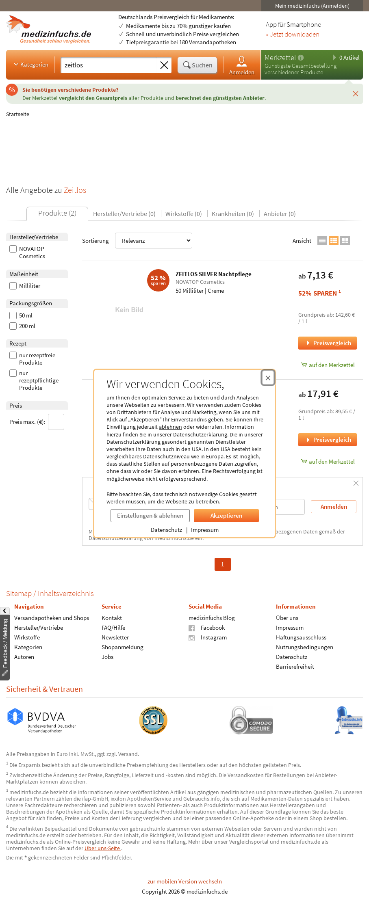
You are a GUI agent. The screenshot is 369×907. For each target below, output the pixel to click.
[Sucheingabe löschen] (164, 65)
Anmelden (241, 65)
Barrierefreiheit (295, 666)
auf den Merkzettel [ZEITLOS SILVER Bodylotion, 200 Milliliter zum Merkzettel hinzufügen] (328, 461)
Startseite (17, 114)
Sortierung (137, 240)
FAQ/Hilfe (113, 627)
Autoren (24, 657)
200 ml (22, 326)
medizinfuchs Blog (212, 618)
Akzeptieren (226, 515)
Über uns (287, 618)
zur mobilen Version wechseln (185, 881)
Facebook (207, 627)
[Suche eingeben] (109, 65)
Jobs (107, 657)
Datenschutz (166, 529)
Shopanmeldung (122, 647)
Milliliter (24, 285)
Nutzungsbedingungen (304, 647)
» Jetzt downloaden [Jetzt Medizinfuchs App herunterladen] (292, 34)
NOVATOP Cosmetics (27, 252)
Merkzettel (280, 57)
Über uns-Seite (103, 848)
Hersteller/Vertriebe (38, 627)
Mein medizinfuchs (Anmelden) (312, 5)
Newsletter (115, 637)
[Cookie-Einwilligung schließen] (268, 377)
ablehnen (170, 426)
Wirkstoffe (27, 637)
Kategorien (30, 64)
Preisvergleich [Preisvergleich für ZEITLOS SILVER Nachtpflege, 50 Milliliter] (328, 343)
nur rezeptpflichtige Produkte (34, 380)
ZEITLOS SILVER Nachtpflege (214, 274)
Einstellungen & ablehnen (150, 515)
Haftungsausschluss (301, 637)
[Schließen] (355, 94)
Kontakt (112, 618)
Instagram (208, 637)
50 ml (21, 315)
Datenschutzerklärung (200, 434)
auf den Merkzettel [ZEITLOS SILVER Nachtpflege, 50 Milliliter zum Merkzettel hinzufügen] (328, 365)
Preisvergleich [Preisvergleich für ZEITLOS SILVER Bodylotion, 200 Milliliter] (328, 439)
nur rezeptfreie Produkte (32, 359)
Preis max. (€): (36, 422)
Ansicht (302, 240)
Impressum (205, 529)
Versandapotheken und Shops (51, 618)
